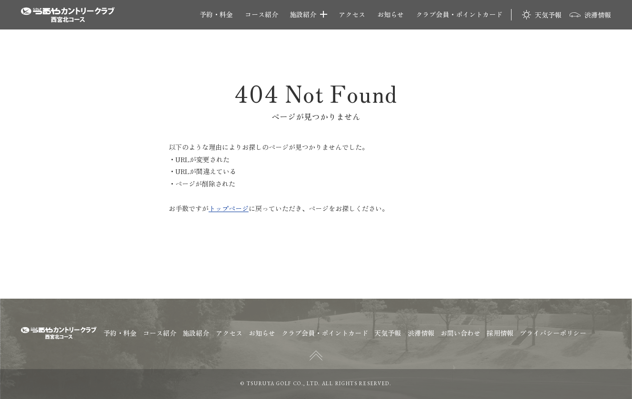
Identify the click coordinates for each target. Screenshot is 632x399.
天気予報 (548, 14)
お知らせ (390, 14)
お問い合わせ (461, 333)
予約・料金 (216, 14)
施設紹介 (303, 14)
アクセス (352, 14)
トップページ (229, 208)
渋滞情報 (597, 14)
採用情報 (500, 333)
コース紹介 (261, 14)
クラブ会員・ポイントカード (459, 14)
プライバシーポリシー (553, 333)
